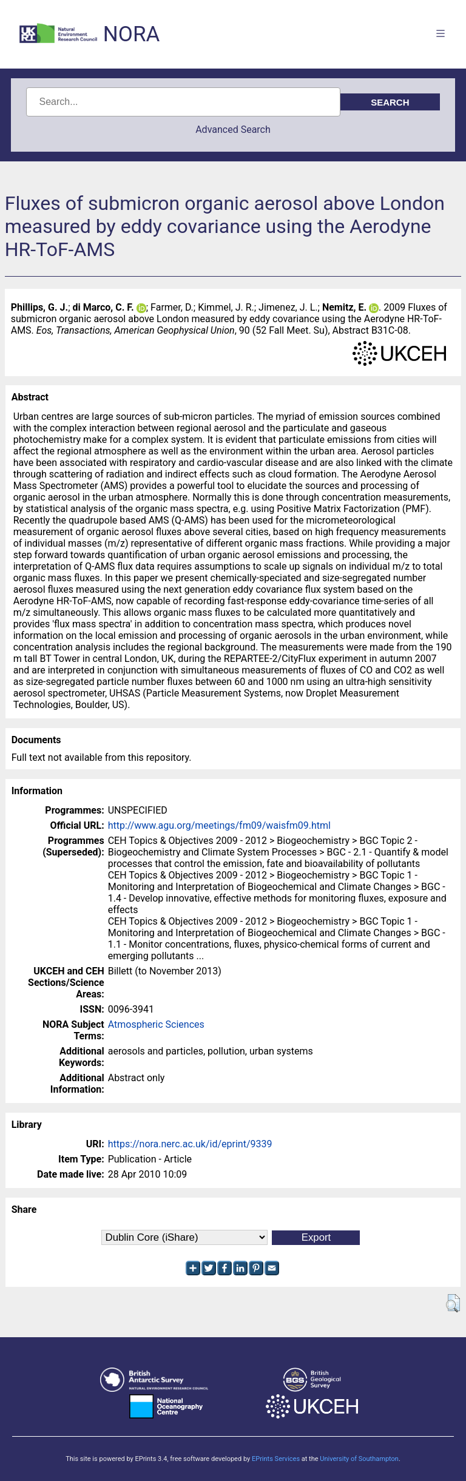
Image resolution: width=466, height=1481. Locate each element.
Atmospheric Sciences (156, 1024)
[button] (453, 1303)
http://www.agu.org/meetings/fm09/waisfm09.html (219, 825)
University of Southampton (359, 1459)
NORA (131, 34)
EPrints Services (276, 1459)
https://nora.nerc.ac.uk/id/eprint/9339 (190, 1144)
